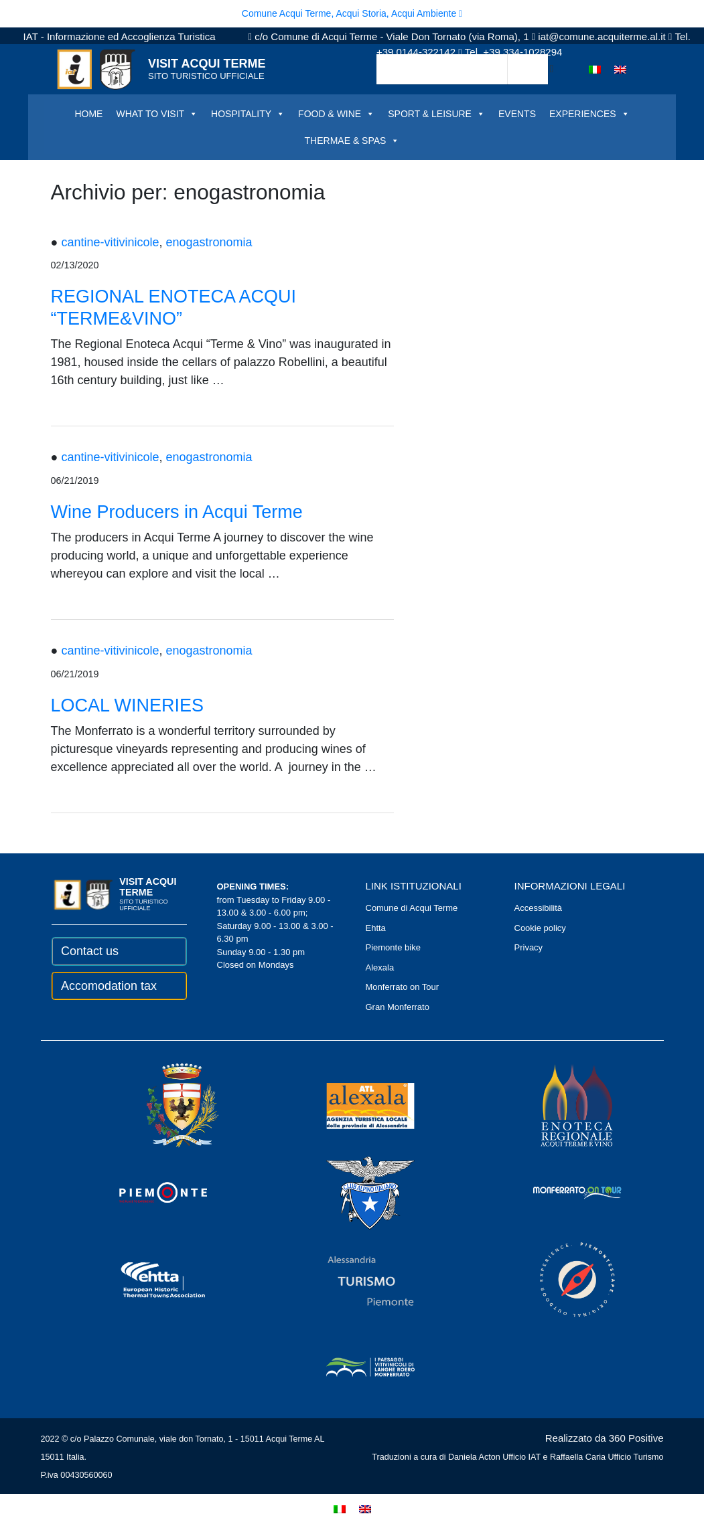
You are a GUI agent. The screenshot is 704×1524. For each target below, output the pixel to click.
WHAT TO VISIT (157, 113)
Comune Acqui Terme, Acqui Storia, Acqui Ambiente (352, 13)
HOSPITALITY (248, 113)
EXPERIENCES (589, 113)
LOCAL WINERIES (127, 705)
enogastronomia (208, 242)
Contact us (90, 951)
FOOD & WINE (336, 113)
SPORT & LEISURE (436, 113)
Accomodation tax (109, 986)
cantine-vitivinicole (110, 242)
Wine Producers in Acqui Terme (177, 512)
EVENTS (517, 113)
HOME (88, 113)
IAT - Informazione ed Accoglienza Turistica (119, 36)
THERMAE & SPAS (352, 140)
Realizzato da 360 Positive (604, 1438)
